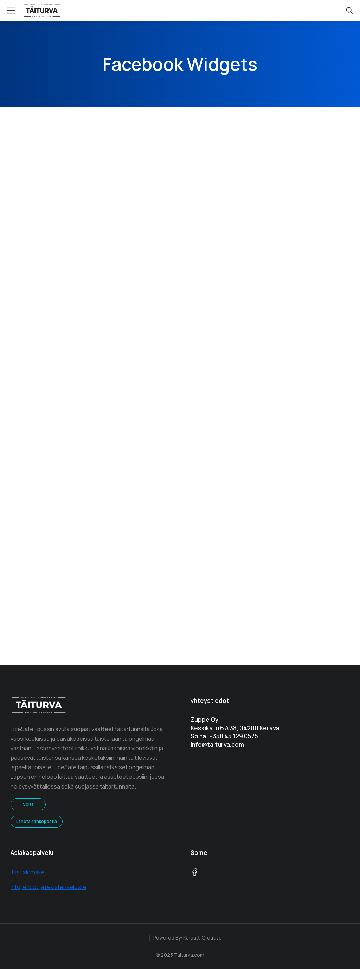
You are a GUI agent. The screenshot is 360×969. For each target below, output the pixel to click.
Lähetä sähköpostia (36, 821)
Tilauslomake (28, 872)
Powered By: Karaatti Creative (187, 937)
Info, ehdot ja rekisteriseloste (48, 887)
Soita (28, 804)
